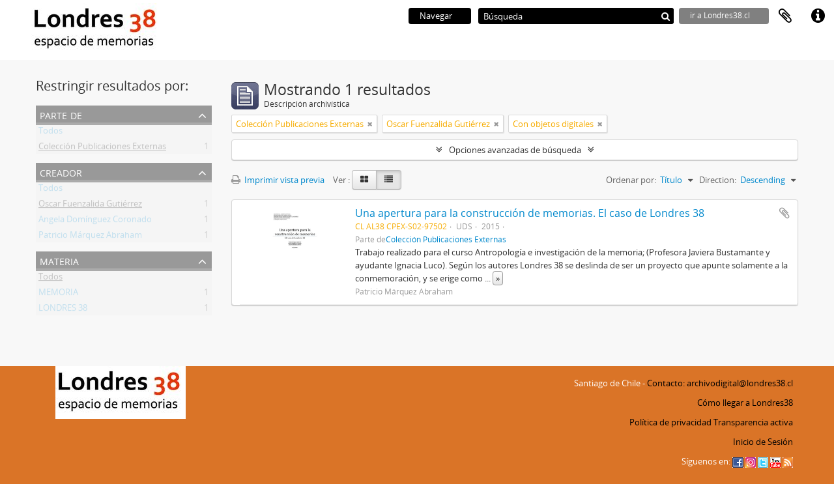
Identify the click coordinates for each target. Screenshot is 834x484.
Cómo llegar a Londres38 (745, 402)
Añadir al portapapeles (784, 213)
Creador (61, 171)
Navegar (436, 15)
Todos (50, 133)
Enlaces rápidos (817, 16)
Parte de (61, 114)
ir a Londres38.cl (720, 15)
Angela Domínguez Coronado (95, 221)
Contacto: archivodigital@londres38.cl (720, 383)
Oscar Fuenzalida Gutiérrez (90, 206)
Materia (59, 260)
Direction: (717, 180)
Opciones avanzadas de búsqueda (515, 150)
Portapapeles (785, 16)
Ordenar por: (631, 180)
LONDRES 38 (62, 310)
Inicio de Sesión (763, 442)
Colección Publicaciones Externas (102, 148)
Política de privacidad (670, 422)
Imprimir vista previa (277, 180)
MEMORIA (58, 294)
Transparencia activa (753, 422)
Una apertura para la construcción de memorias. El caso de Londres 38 (529, 213)
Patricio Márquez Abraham (90, 237)
